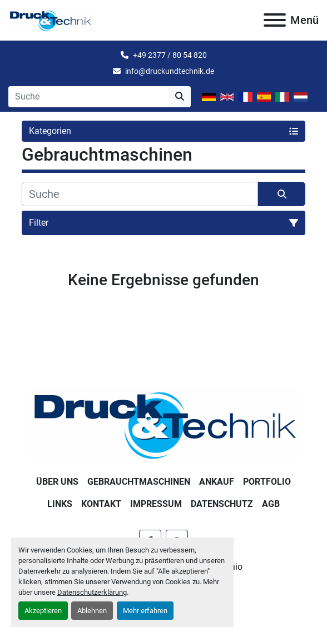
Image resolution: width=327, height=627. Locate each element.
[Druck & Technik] (164, 422)
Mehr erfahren (145, 610)
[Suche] (140, 194)
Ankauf (216, 481)
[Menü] (275, 20)
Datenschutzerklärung (92, 592)
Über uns (57, 481)
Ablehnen (92, 610)
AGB (271, 504)
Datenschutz (222, 504)
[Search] (88, 96)
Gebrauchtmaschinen (138, 481)
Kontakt (101, 504)
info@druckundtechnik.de (169, 71)
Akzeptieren (43, 610)
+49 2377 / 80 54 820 (170, 55)
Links (59, 504)
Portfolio (267, 481)
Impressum (156, 504)
